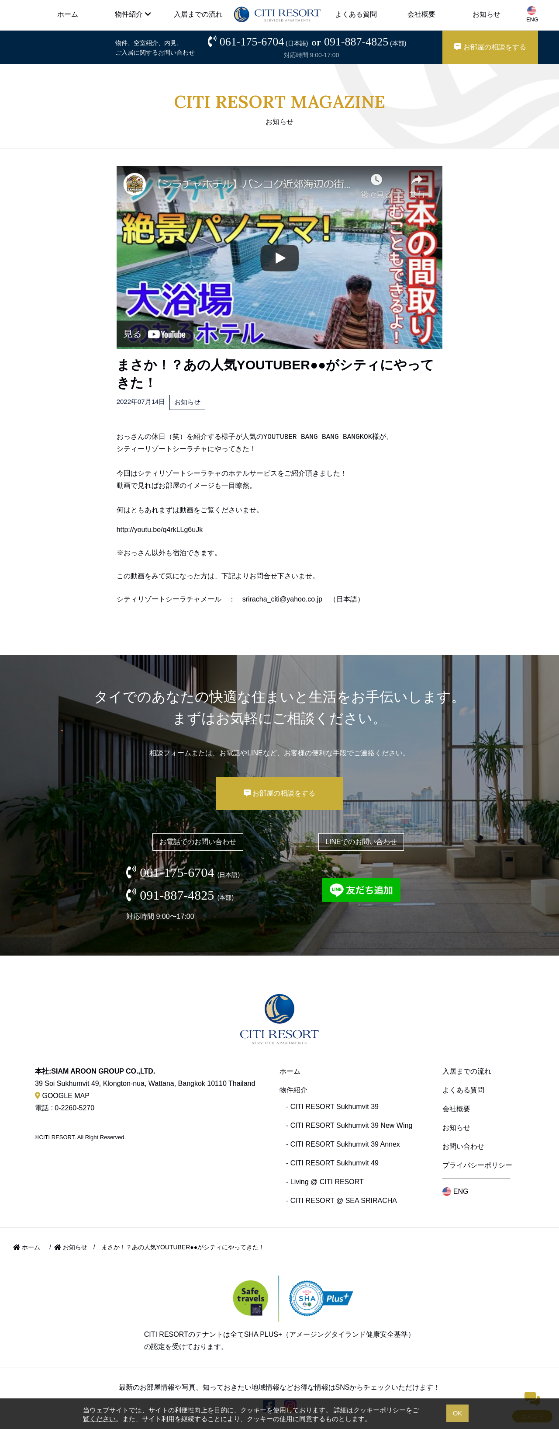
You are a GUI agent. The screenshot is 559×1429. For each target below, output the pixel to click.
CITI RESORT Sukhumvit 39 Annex (345, 1144)
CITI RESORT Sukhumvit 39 (334, 1106)
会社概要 (421, 14)
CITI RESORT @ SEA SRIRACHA (343, 1200)
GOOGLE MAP (62, 1095)
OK (457, 1413)
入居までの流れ (198, 14)
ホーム (67, 14)
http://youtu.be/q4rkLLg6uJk (160, 529)
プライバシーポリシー (477, 1165)
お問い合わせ (463, 1146)
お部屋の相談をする (490, 47)
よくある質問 (356, 14)
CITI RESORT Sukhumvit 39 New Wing (351, 1125)
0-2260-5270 (74, 1108)
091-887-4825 (365, 41)
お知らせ (486, 14)
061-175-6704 (264, 41)
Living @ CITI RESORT (327, 1182)
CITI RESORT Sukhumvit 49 (334, 1163)
